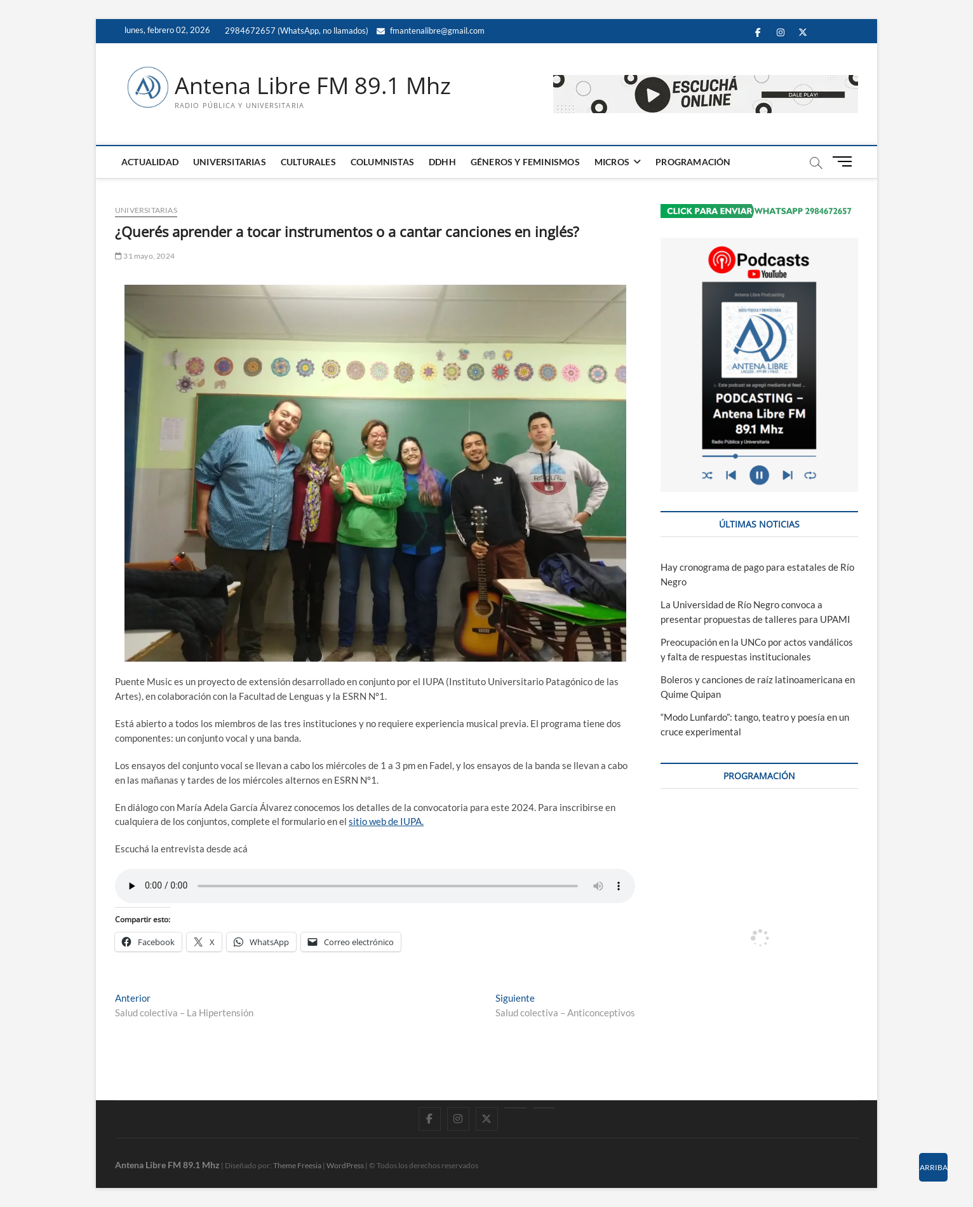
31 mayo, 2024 (145, 256)
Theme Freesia (297, 1165)
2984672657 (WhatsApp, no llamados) (295, 30)
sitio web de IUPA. (386, 821)
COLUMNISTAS (382, 161)
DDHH (442, 161)
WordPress (345, 1165)
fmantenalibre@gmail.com (431, 30)
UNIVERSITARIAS (229, 161)
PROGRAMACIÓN (692, 161)
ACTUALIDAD (149, 161)
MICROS (611, 161)
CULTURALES (308, 161)
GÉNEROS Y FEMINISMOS (525, 161)
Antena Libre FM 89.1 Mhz (313, 86)
